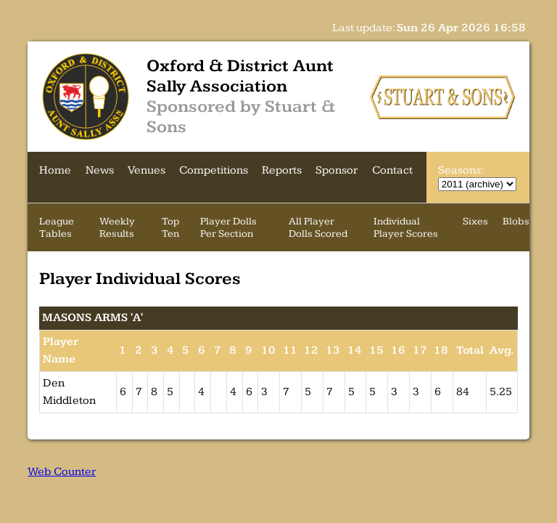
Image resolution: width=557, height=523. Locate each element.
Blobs (516, 221)
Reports (282, 170)
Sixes (475, 221)
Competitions (213, 170)
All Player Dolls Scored (318, 227)
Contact (392, 170)
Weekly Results (117, 227)
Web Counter (62, 472)
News (100, 170)
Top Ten (170, 227)
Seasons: (460, 170)
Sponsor (336, 170)
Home (55, 170)
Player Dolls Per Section (228, 227)
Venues (146, 170)
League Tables (56, 227)
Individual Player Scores (406, 227)
